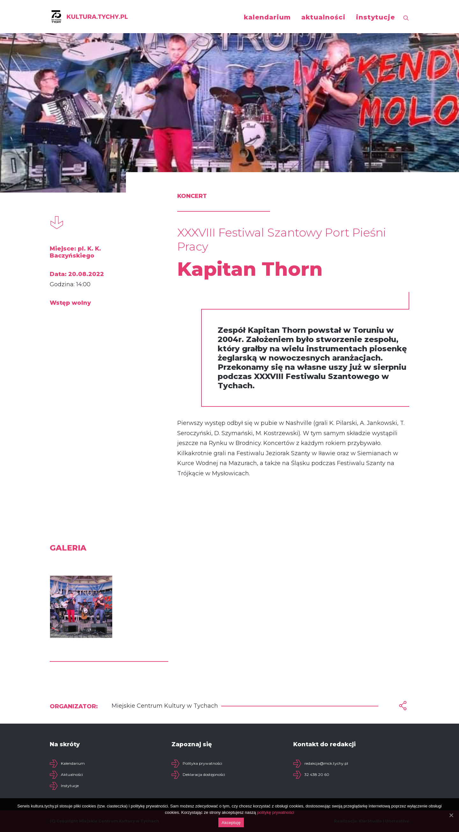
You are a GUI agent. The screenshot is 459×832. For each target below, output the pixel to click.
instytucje (375, 17)
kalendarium (267, 17)
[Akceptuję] (451, 815)
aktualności (323, 17)
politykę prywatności (275, 812)
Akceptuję (231, 822)
